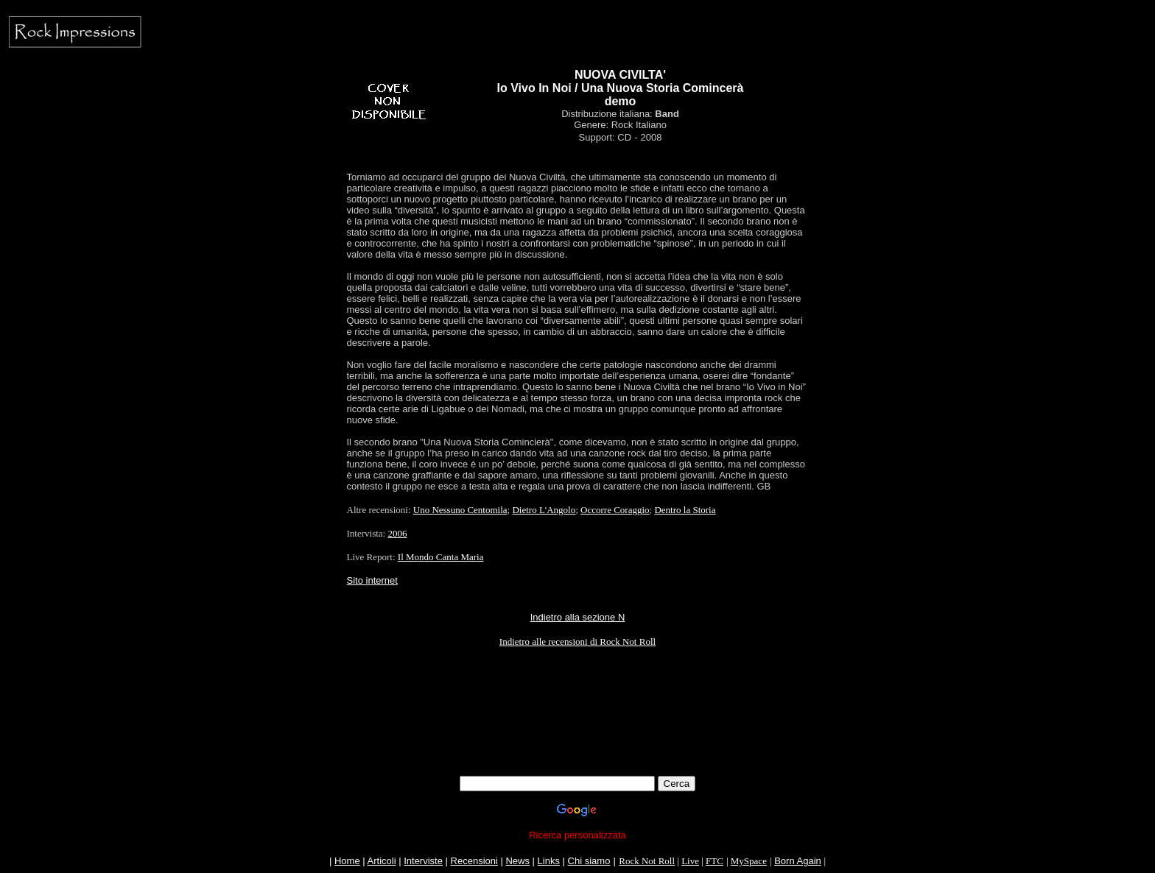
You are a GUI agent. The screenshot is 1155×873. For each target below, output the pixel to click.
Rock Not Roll (647, 860)
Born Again (797, 860)
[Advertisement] (577, 743)
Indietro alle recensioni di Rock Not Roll (577, 641)
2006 (397, 533)
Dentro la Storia (684, 509)
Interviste (423, 860)
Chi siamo (589, 860)
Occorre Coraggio (615, 509)
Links (549, 860)
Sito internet (372, 580)
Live (690, 860)
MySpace (749, 860)
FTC (714, 860)
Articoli (382, 860)
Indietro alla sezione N (577, 617)
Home (347, 860)
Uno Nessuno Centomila (460, 509)
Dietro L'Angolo (543, 509)
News (517, 860)
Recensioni (474, 860)
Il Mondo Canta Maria (441, 556)
